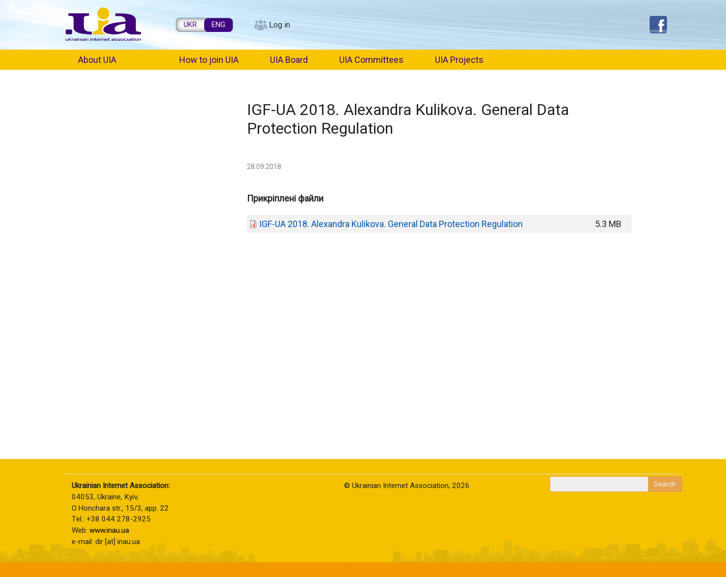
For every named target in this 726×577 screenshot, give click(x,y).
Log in (279, 24)
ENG (218, 25)
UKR (190, 25)
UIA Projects (459, 60)
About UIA (97, 60)
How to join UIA (209, 60)
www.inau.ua (109, 530)
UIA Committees (371, 60)
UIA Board (289, 60)
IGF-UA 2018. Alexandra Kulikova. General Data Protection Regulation (391, 224)
